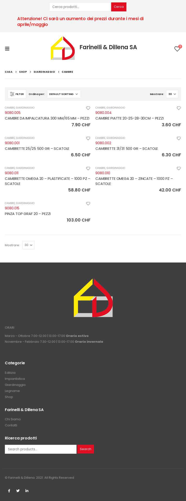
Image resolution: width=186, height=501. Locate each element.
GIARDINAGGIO (25, 108)
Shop (9, 397)
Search (85, 449)
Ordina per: (37, 94)
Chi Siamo (13, 419)
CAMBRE (10, 108)
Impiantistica (15, 378)
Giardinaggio (15, 384)
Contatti (11, 425)
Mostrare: (157, 94)
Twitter (18, 490)
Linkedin (27, 490)
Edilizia (10, 372)
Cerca (119, 6)
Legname (12, 391)
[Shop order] (64, 94)
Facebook (9, 490)
